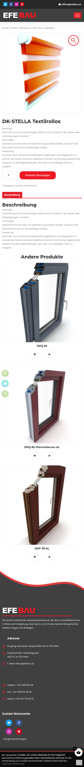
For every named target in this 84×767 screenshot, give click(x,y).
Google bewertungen (14, 738)
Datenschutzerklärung (13, 763)
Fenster (14, 28)
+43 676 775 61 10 (24, 698)
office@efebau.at (71, 4)
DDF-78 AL (42, 548)
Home (5, 28)
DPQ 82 (42, 346)
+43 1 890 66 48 (24, 685)
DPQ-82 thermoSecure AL (42, 447)
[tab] (12, 195)
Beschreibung (12, 194)
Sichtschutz (25, 28)
